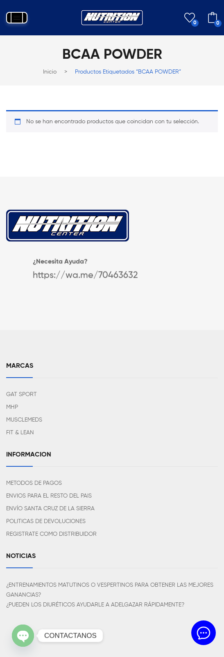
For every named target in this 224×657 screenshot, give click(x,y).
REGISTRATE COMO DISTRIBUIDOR (51, 534)
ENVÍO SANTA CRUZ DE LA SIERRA (50, 509)
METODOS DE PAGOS (34, 483)
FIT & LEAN (20, 433)
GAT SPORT (21, 394)
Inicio (50, 72)
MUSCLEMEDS (24, 420)
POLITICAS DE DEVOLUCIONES (46, 521)
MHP (12, 407)
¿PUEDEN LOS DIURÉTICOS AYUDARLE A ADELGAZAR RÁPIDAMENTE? (95, 605)
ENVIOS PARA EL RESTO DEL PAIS (49, 496)
